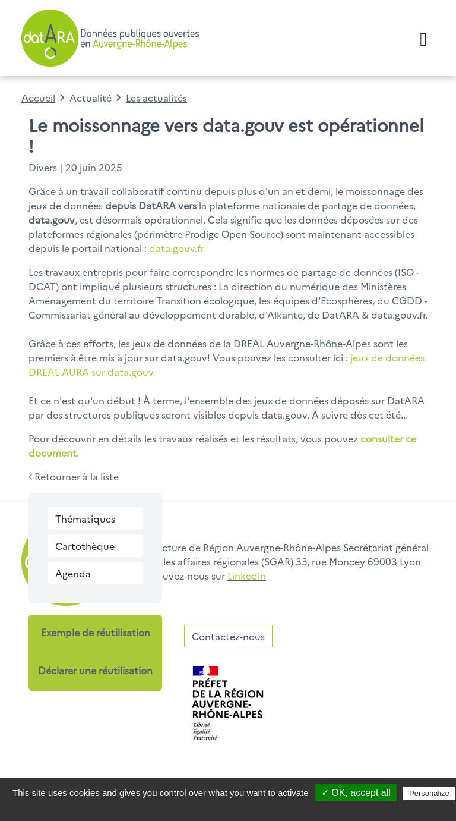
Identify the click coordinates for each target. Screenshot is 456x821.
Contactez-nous (228, 636)
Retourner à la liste (73, 476)
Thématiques (85, 518)
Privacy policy (233, 808)
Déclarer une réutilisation (95, 670)
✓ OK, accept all (356, 793)
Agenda (73, 573)
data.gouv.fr (176, 247)
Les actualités (156, 97)
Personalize (429, 793)
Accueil (38, 97)
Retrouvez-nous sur (202, 575)
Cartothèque (85, 545)
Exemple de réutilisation (95, 631)
